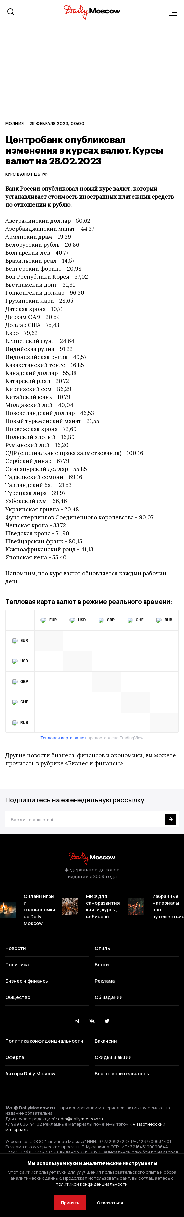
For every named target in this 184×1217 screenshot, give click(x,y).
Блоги (102, 964)
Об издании (109, 997)
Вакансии (106, 1041)
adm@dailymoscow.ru (80, 1118)
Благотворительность (122, 1073)
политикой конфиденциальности (92, 1184)
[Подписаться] (170, 819)
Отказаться (110, 1203)
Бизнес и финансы (94, 763)
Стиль (102, 948)
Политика (17, 964)
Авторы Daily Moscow (30, 1073)
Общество (17, 997)
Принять (70, 1203)
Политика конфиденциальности (44, 1041)
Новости (15, 948)
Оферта (14, 1057)
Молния (14, 123)
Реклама (105, 981)
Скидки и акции (113, 1057)
